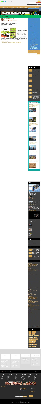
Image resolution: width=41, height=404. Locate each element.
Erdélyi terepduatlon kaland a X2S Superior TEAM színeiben (34, 278)
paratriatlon (9, 42)
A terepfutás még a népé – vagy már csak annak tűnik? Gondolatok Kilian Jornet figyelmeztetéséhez (33, 152)
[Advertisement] (34, 61)
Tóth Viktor (30, 263)
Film (35, 377)
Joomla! (12, 402)
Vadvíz (8, 377)
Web (28, 378)
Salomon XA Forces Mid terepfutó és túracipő (35, 229)
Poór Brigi (22, 377)
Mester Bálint (23, 379)
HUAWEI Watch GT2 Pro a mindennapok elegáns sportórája (33, 221)
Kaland (8, 376)
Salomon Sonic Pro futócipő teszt (32, 291)
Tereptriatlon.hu (3, 371)
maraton (17, 42)
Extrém (9, 379)
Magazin (29, 377)
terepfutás (6, 42)
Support (29, 268)
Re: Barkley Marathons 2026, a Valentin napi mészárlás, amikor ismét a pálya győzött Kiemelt (34, 22)
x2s (30, 346)
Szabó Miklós (30, 293)
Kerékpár (16, 377)
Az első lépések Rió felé (33, 284)
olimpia (30, 339)
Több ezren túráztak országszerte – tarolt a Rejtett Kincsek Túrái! (35, 93)
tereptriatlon (32, 342)
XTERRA (2, 376)
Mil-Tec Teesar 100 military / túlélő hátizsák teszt (35, 234)
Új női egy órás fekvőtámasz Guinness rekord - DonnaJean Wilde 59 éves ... (34, 208)
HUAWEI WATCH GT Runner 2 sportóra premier (34, 309)
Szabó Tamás (30, 304)
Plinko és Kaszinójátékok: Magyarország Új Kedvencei (33, 302)
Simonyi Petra (30, 300)
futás (30, 333)
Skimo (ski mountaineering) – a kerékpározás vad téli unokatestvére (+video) (35, 97)
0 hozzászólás (30, 199)
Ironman (20, 42)
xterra (34, 346)
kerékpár (36, 335)
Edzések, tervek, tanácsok (23, 389)
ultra (35, 344)
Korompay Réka (30, 286)
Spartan (2, 378)
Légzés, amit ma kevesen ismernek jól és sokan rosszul (33, 306)
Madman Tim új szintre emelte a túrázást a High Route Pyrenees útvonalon (34, 326)
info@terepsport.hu (32, 391)
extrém (33, 332)
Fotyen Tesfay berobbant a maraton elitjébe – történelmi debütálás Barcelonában (36, 86)
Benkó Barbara (23, 376)
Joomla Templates (34, 400)
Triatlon (15, 376)
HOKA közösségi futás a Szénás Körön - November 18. (33, 274)
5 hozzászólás (30, 236)
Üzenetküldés (31, 395)
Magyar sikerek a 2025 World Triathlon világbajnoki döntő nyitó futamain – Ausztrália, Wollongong (34, 105)
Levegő (9, 378)
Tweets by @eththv (3, 386)
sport (34, 339)
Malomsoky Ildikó (30, 296)
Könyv (35, 378)
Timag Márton (30, 308)
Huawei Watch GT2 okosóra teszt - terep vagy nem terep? (35, 225)
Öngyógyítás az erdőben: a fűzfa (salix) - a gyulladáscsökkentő (33, 298)
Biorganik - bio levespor (32, 241)
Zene (35, 376)
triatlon (31, 344)
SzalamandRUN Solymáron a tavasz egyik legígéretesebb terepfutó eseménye (33, 265)
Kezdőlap (3, 16)
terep (37, 339)
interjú (33, 333)
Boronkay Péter (6, 16)
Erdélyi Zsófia (30, 283)
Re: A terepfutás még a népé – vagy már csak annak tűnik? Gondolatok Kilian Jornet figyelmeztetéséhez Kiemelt (34, 38)
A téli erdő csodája (32, 294)
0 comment (6, 41)
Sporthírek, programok (23, 388)
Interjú (29, 379)
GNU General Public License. (25, 402)
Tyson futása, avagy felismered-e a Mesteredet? (36, 197)
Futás (15, 378)
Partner (29, 376)
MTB (35, 337)
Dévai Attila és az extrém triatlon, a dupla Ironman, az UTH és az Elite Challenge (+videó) (33, 134)
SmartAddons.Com (29, 400)
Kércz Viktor (30, 324)
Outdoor (16, 379)
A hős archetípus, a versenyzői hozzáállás (33, 313)
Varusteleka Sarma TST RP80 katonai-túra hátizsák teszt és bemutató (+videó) (34, 115)
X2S (1, 377)
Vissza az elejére (37, 371)
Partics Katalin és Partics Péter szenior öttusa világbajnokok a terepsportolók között (33, 322)
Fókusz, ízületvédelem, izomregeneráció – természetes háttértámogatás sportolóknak (33, 270)
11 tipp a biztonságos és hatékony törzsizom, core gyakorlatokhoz (35, 202)
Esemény (36, 379)
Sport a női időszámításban (33, 287)
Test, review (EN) (22, 393)
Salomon (3, 42)
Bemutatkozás (4, 25)
